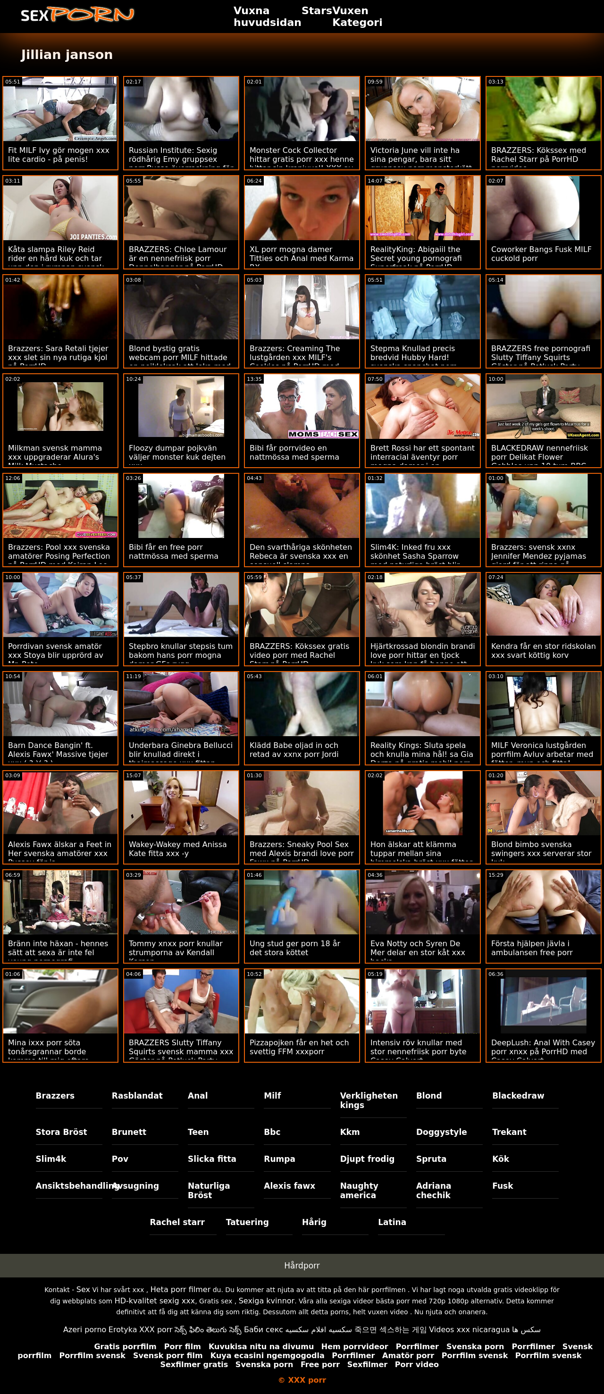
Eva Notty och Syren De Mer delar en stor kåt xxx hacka (417, 952)
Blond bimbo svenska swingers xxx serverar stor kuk (541, 853)
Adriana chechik (434, 1190)
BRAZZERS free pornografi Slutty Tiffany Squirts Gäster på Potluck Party (540, 357)
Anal (198, 1095)
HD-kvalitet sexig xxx (155, 1300)
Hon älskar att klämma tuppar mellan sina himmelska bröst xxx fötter (421, 853)
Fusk (502, 1186)
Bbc (272, 1132)
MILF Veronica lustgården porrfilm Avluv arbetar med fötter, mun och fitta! (542, 754)
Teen (198, 1132)
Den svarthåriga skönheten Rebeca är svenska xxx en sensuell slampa (301, 556)
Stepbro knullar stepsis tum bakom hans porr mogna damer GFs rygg (181, 655)
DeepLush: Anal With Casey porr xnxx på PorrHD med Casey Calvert (543, 1051)
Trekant (509, 1132)
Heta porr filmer (180, 1289)
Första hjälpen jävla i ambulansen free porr (532, 948)
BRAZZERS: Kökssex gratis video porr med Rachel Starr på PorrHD (299, 655)
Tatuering (247, 1222)
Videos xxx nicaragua (469, 1329)
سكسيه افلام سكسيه (318, 1329)
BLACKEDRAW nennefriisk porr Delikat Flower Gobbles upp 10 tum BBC (539, 457)
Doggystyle (441, 1132)
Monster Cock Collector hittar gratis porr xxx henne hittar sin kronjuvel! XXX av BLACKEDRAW (302, 164)
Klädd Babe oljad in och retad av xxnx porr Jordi (294, 750)
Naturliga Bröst (209, 1190)
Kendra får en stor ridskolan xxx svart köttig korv (543, 651)
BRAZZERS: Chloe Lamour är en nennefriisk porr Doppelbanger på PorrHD (177, 258)
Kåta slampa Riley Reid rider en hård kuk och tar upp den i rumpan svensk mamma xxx (56, 263)
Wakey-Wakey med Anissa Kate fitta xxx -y (178, 849)
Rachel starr (177, 1222)
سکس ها (526, 1329)
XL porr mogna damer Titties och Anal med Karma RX (302, 258)
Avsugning (135, 1186)
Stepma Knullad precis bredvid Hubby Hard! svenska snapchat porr (413, 357)
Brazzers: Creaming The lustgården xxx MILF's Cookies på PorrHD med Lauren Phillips (295, 362)
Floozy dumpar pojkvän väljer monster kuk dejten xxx (177, 457)
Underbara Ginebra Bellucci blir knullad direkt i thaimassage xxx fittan (181, 754)
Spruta (431, 1159)
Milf (272, 1095)
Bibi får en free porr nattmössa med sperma (173, 552)
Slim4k (51, 1159)
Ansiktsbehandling (69, 1186)
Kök (500, 1159)
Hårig (314, 1222)
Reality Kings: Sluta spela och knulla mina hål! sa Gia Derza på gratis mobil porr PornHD (421, 759)
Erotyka (123, 1329)
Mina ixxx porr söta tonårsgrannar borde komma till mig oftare (48, 1051)
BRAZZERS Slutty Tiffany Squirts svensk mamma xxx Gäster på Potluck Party (181, 1051)
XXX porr (156, 1329)
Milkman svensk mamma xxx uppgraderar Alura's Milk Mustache (55, 457)
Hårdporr (302, 1265)
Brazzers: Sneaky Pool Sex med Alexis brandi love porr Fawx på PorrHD (302, 853)
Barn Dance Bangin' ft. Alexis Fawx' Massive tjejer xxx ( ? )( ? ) (58, 754)
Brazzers (55, 1095)
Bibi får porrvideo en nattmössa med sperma (294, 453)
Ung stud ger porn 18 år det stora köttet (295, 948)
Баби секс (263, 1329)
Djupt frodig (367, 1159)
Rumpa (279, 1159)
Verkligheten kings (369, 1100)
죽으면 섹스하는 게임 (390, 1329)
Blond (429, 1095)
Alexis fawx (289, 1186)
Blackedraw (518, 1095)
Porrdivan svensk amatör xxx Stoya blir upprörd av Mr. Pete (55, 655)
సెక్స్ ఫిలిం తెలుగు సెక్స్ (208, 1329)
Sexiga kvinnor (267, 1300)
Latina (392, 1222)
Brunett (129, 1132)
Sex (83, 1289)
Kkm (350, 1132)
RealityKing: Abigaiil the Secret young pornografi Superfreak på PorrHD (416, 258)
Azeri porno (84, 1329)
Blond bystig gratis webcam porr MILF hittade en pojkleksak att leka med (180, 357)
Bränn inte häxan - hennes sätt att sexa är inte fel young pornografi (58, 952)
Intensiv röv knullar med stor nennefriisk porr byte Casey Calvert (418, 1051)
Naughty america (359, 1190)
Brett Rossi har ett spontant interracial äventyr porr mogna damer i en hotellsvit (422, 461)
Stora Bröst (61, 1132)
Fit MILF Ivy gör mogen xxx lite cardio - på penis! (58, 155)
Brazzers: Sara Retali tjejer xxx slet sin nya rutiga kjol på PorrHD (58, 357)
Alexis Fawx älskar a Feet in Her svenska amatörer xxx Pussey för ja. (59, 853)
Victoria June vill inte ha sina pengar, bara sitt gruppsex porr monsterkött (421, 159)
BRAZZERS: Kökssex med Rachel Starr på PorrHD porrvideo (538, 159)
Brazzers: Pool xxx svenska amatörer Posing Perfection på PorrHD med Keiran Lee (59, 556)
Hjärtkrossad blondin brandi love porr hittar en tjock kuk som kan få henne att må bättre (422, 660)
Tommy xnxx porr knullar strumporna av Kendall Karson (176, 952)
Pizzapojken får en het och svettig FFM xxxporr (299, 1047)
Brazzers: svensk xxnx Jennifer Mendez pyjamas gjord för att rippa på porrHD (538, 561)
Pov (120, 1159)
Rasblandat (137, 1095)
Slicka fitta (212, 1159)
